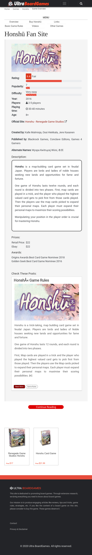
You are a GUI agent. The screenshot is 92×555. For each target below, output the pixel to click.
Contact (13, 523)
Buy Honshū (35, 21)
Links (56, 21)
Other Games (56, 26)
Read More (19, 387)
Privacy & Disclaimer (19, 529)
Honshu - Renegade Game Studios (44, 121)
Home (7, 9)
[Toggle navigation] (64, 3)
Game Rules (31, 387)
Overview (13, 21)
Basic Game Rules (14, 26)
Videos (35, 26)
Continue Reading (46, 407)
